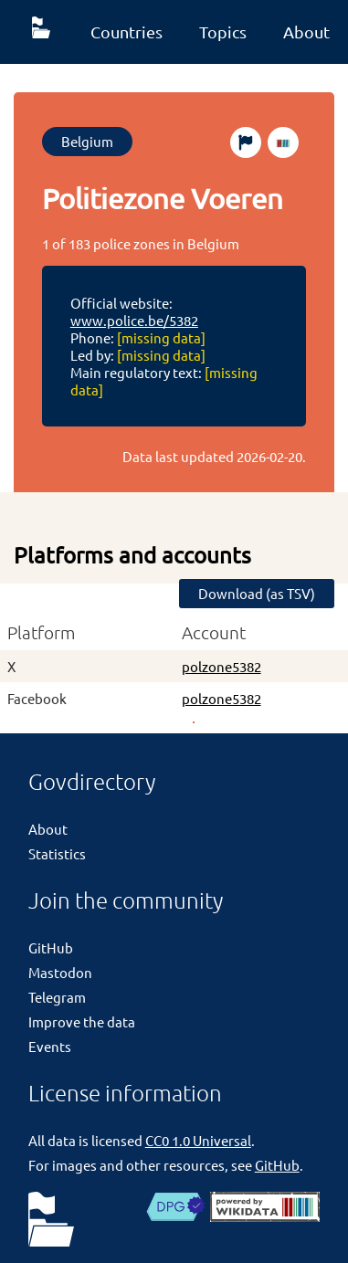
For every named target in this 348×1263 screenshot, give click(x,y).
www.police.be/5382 (134, 320)
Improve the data (81, 1021)
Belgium (87, 141)
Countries (126, 31)
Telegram (57, 996)
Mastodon (60, 972)
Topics (223, 31)
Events (49, 1046)
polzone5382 (221, 666)
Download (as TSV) (256, 593)
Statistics (57, 853)
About (48, 828)
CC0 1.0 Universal (198, 1140)
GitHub (50, 947)
